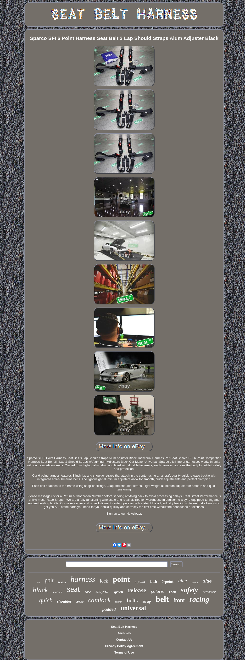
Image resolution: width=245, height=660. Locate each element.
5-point (167, 581)
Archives (124, 633)
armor (195, 582)
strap (147, 601)
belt (162, 599)
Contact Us (124, 639)
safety (189, 590)
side (207, 581)
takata (118, 602)
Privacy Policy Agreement (124, 646)
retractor (209, 592)
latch (153, 581)
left (38, 582)
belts (132, 600)
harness (83, 579)
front (179, 600)
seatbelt (57, 592)
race (88, 592)
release (137, 590)
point (121, 579)
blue (182, 580)
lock (104, 580)
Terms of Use (124, 652)
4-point (140, 581)
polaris (157, 591)
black (40, 590)
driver (79, 602)
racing (199, 599)
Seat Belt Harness (124, 626)
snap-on (102, 591)
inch (172, 592)
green (118, 592)
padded (109, 609)
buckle (62, 582)
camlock (99, 600)
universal (133, 608)
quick (45, 600)
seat (73, 589)
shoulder (64, 601)
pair (49, 580)
